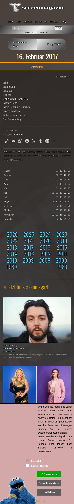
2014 (12, 254)
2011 (62, 254)
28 (69, 206)
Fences (54, 152)
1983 (62, 267)
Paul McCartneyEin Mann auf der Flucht (13, 347)
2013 (29, 254)
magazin (38, 22)
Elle (24, 152)
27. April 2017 (54, 44)
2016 (45, 247)
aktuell (10, 22)
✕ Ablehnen (49, 492)
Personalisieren (37, 500)
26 (69, 210)
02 (53, 215)
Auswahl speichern (49, 483)
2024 (45, 234)
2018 (12, 247)
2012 (46, 254)
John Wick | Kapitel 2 (15, 98)
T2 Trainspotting (16, 160)
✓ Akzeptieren (49, 474)
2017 (28, 247)
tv (46, 22)
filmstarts (28, 22)
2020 (45, 241)
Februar (48, 152)
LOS (58, 28)
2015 (62, 247)
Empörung (31, 152)
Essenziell (34, 460)
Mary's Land (21, 156)
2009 (28, 260)
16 (65, 175)
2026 (12, 234)
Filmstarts (19, 134)
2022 (12, 241)
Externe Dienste (37, 465)
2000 (61, 260)
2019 (62, 241)
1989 (12, 267)
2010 (12, 260)
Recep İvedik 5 (53, 156)
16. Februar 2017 (9, 152)
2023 (61, 234)
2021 (29, 241)
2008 (44, 260)
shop (64, 22)
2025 (28, 234)
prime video (9, 351)
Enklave (40, 152)
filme (19, 22)
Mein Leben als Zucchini (37, 156)
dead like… (54, 22)
